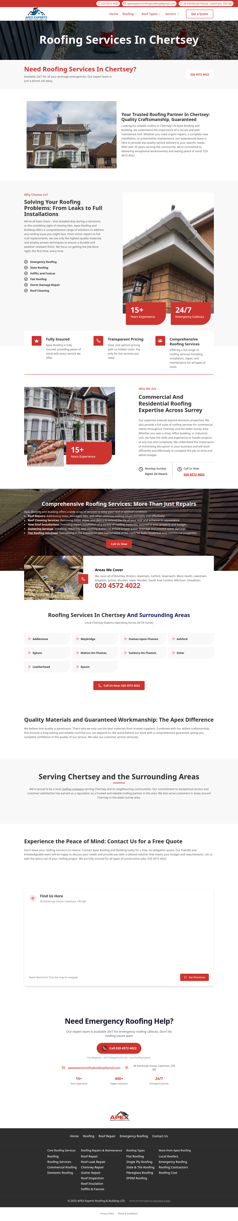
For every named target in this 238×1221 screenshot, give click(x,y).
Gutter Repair (91, 1174)
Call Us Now (119, 545)
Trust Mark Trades (161, 1201)
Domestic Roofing (60, 1174)
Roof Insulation (92, 1185)
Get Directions (194, 978)
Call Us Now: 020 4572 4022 (119, 686)
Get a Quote (199, 14)
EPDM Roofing (136, 1179)
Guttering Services (40, 528)
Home (113, 16)
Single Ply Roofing (139, 1163)
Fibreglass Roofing (139, 1174)
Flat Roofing (135, 1157)
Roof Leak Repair (93, 1163)
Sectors (172, 14)
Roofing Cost (168, 1174)
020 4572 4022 (108, 3)
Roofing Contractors (173, 1168)
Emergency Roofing (134, 1137)
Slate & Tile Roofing (140, 1168)
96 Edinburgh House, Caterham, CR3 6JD (206, 3)
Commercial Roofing (62, 1168)
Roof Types (151, 14)
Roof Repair (107, 1137)
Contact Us (160, 1137)
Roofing (129, 14)
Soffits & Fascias (92, 1190)
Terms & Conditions (128, 1214)
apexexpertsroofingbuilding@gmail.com (149, 3)
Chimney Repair (92, 1168)
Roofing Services (59, 1163)
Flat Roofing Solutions (43, 533)
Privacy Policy (107, 1214)
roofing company (73, 790)
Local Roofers (168, 1157)
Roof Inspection (92, 1179)
